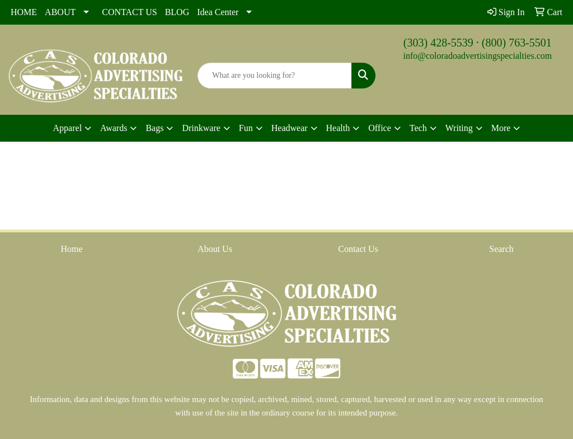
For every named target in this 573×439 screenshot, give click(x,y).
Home (71, 249)
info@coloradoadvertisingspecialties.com (477, 55)
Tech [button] (418, 128)
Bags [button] (154, 128)
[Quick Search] (274, 75)
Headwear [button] (289, 128)
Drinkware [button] (201, 128)
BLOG (177, 12)
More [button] (501, 128)
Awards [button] (113, 128)
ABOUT (60, 12)
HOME (24, 12)
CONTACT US (129, 12)
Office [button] (379, 128)
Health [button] (338, 128)
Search (501, 249)
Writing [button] (459, 128)
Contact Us (358, 249)
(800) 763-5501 (517, 42)
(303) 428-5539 (438, 42)
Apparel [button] (67, 128)
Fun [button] (246, 128)
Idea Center (217, 12)
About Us (215, 249)
